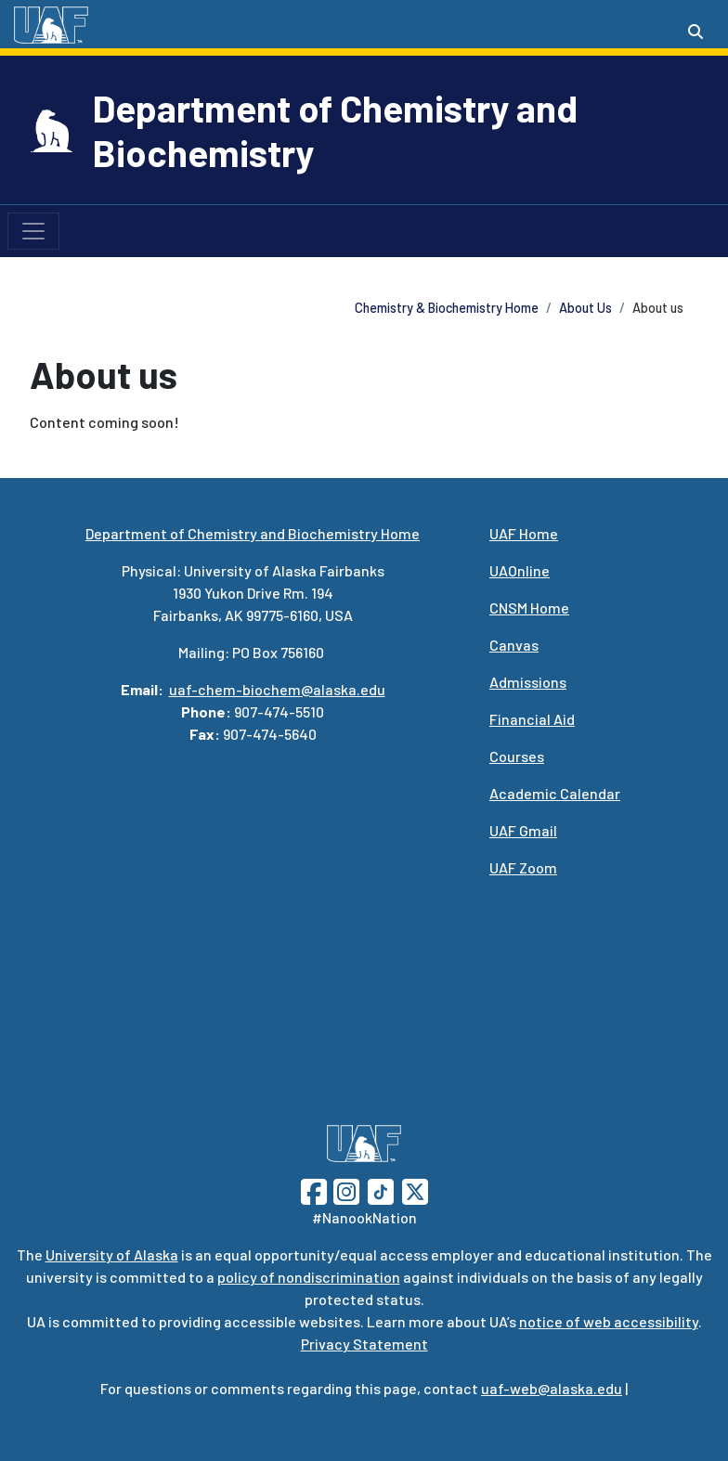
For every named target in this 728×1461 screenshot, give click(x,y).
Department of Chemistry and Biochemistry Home (252, 533)
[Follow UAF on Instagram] (344, 1189)
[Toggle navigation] (33, 231)
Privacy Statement (364, 1343)
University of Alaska (112, 1254)
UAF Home (523, 533)
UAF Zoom (523, 867)
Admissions (527, 682)
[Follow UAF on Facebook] (314, 1189)
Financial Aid (532, 719)
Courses (516, 756)
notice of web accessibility (608, 1321)
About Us (585, 308)
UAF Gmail (523, 830)
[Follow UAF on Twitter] (415, 1189)
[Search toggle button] (695, 31)
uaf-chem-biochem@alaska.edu (277, 689)
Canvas (514, 644)
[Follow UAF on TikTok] (380, 1189)
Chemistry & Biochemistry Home (447, 308)
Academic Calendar (554, 793)
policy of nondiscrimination (308, 1277)
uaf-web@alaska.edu (551, 1388)
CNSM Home (529, 607)
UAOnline (519, 570)
